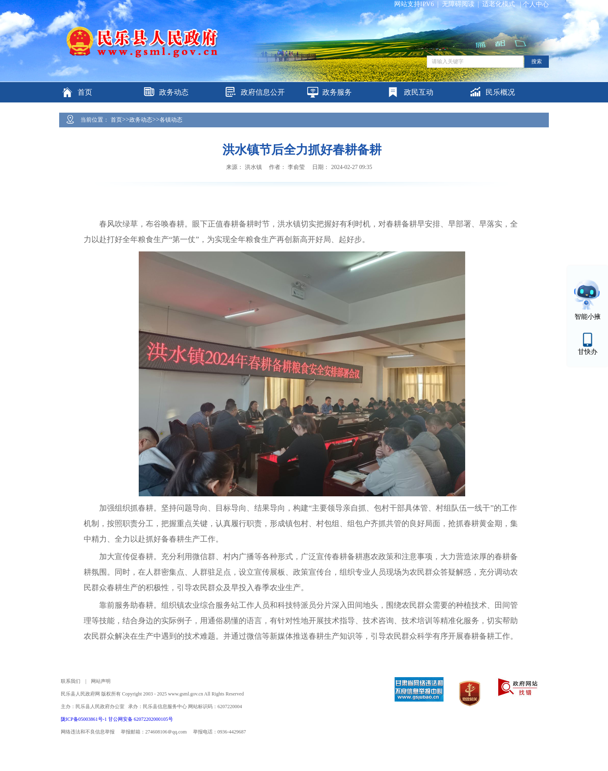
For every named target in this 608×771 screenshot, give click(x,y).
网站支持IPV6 (414, 3)
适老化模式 (498, 3)
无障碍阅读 (458, 3)
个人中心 (536, 4)
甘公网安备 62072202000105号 (140, 719)
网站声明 (101, 681)
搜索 (536, 61)
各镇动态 (171, 120)
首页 (116, 120)
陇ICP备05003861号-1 (84, 719)
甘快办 (587, 351)
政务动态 (140, 120)
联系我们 (70, 681)
